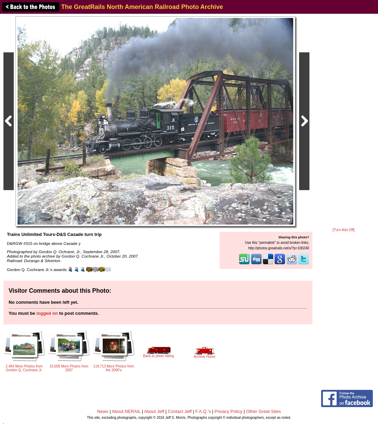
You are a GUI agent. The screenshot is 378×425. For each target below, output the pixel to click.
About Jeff (154, 411)
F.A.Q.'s (203, 411)
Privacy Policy (229, 411)
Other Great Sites (263, 411)
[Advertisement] (343, 121)
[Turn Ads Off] (344, 230)
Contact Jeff (180, 411)
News (103, 411)
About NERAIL (126, 411)
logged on (47, 313)
